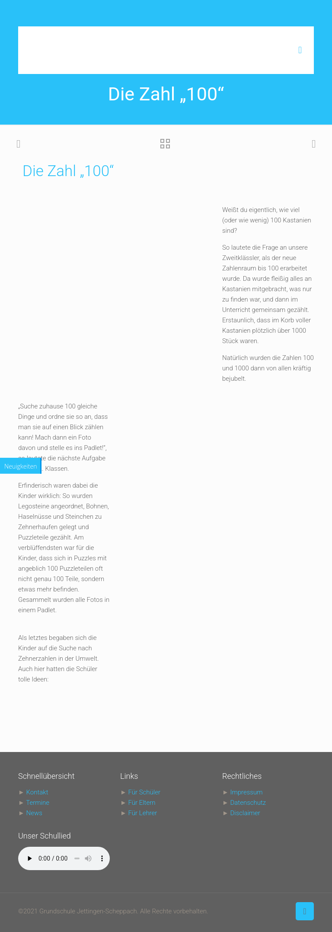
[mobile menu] (300, 50)
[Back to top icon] (305, 911)
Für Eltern (142, 803)
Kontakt (37, 792)
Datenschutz (248, 803)
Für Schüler (144, 792)
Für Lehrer (142, 813)
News (34, 813)
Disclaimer (245, 813)
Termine (37, 803)
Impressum (246, 792)
